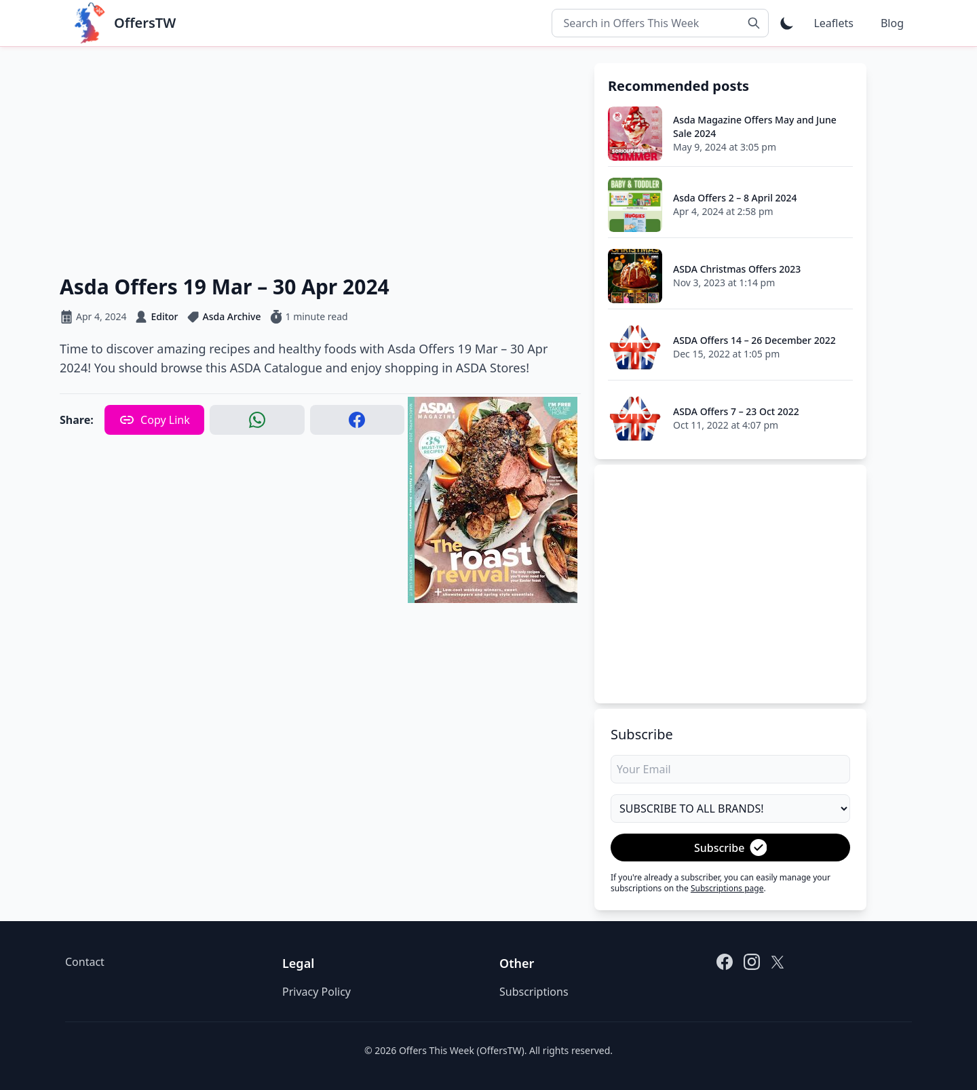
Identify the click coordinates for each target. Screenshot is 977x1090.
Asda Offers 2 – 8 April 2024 (735, 197)
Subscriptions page (727, 888)
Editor (164, 316)
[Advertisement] (320, 158)
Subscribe (730, 847)
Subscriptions (534, 991)
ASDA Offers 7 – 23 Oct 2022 (736, 411)
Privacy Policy (316, 991)
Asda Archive (232, 316)
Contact (84, 961)
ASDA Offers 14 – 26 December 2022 (754, 340)
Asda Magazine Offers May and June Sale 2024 (755, 126)
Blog (892, 23)
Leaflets (833, 23)
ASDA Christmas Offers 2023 (737, 268)
